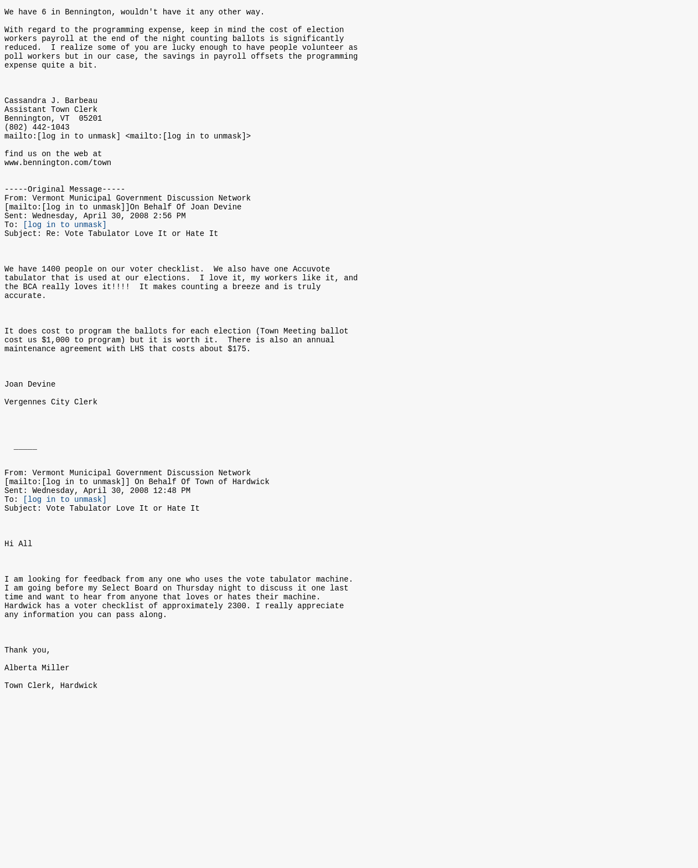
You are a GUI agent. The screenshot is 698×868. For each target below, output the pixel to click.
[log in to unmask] (65, 265)
